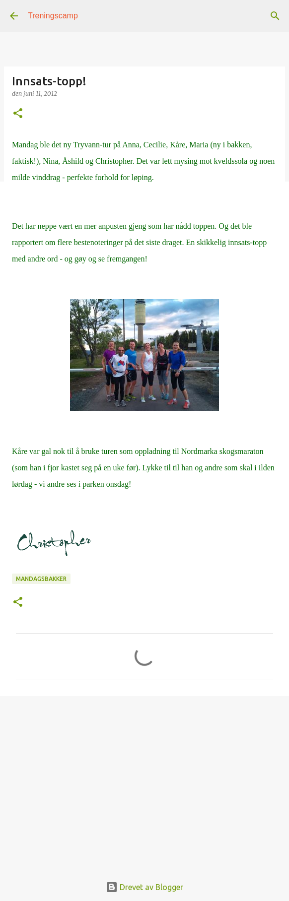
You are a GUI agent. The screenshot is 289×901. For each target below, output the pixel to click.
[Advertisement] (144, 780)
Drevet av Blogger (144, 887)
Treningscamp (53, 15)
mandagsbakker (41, 579)
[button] (18, 114)
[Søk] (275, 16)
